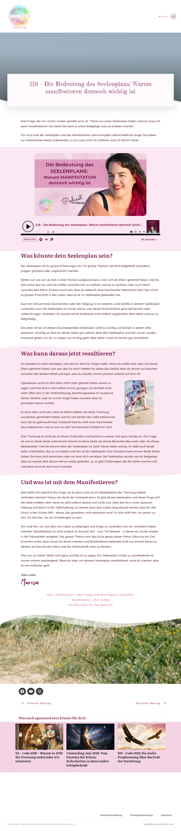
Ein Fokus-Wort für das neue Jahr (90, 605)
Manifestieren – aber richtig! (90, 600)
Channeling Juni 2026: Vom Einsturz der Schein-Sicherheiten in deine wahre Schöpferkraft (90, 747)
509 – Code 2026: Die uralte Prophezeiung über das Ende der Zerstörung (142, 747)
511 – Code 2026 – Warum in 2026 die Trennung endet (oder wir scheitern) (39, 747)
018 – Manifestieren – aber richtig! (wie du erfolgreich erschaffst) (90, 595)
